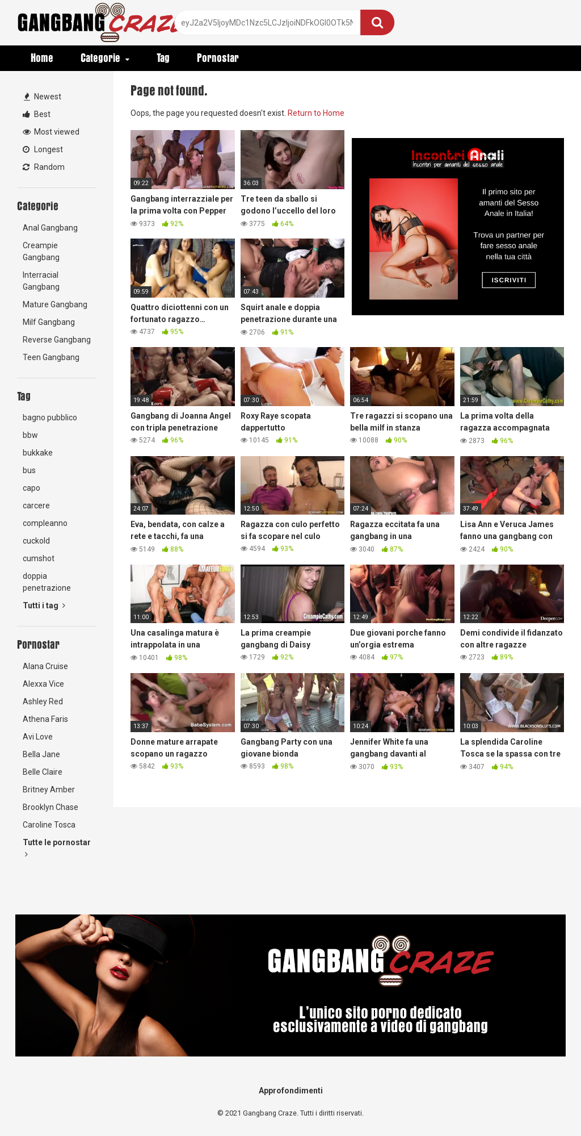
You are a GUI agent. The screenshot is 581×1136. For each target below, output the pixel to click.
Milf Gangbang (49, 322)
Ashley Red (43, 701)
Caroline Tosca (49, 824)
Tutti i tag (44, 605)
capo (31, 487)
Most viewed (51, 131)
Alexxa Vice (43, 683)
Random (44, 167)
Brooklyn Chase (50, 807)
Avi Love (38, 736)
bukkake (38, 452)
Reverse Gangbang (57, 339)
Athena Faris (45, 719)
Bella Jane (41, 754)
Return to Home (316, 113)
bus (29, 470)
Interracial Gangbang (41, 280)
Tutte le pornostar (57, 848)
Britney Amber (49, 789)
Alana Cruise (45, 666)
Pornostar (218, 58)
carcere (36, 505)
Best (36, 114)
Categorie (100, 58)
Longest (43, 149)
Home (42, 58)
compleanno (45, 523)
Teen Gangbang (51, 357)
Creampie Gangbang (41, 251)
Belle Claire (42, 771)
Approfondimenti (291, 1090)
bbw (30, 435)
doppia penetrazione (47, 581)
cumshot (38, 558)
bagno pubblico (50, 417)
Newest (42, 96)
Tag (163, 58)
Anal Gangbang (50, 227)
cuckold (36, 540)
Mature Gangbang (55, 304)
